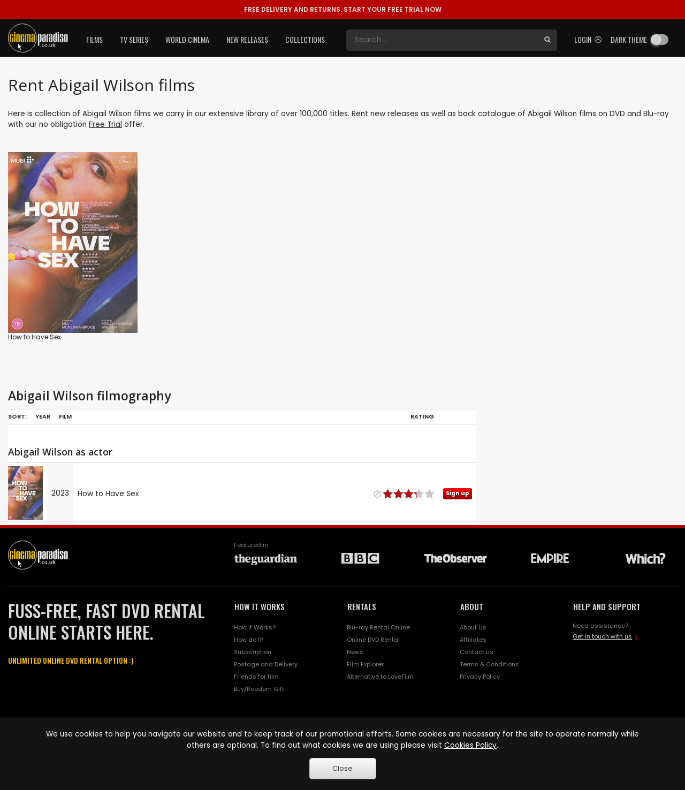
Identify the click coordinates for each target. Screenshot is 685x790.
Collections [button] (305, 39)
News (355, 652)
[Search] (442, 40)
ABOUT (471, 606)
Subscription (252, 652)
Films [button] (94, 39)
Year (42, 416)
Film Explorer (365, 664)
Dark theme (629, 39)
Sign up (457, 493)
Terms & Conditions (489, 664)
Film (65, 416)
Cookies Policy (470, 745)
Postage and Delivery (266, 664)
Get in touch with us (602, 636)
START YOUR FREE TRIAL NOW (343, 9)
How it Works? (255, 627)
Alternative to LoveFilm (380, 676)
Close (342, 768)
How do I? (248, 639)
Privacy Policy (480, 676)
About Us (473, 627)
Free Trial (105, 124)
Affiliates (473, 639)
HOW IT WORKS (259, 606)
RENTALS (361, 606)
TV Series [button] (134, 39)
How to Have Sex (34, 336)
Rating (422, 416)
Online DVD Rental (373, 639)
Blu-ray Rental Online (378, 627)
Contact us (476, 652)
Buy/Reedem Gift (259, 689)
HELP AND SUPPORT (607, 606)
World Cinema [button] (187, 39)
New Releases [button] (247, 39)
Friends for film (256, 676)
